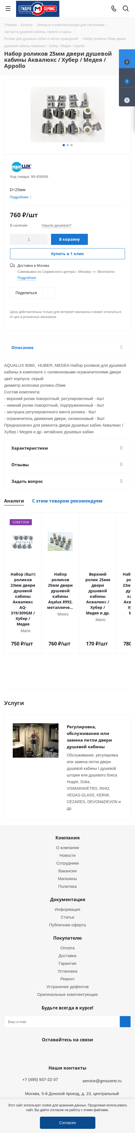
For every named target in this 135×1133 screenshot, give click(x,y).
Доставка (67, 924)
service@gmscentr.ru (101, 1050)
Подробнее (26, 277)
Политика (67, 855)
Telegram (125, 1094)
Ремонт (67, 948)
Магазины (67, 847)
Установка (67, 940)
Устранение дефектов (67, 955)
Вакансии (67, 840)
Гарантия (68, 932)
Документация (67, 869)
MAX (80, 1021)
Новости (67, 824)
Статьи (67, 886)
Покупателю (67, 907)
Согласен (67, 1122)
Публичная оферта (67, 894)
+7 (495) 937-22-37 (40, 1048)
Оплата (67, 917)
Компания (67, 807)
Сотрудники (67, 832)
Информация (67, 878)
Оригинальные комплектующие (67, 963)
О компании (67, 816)
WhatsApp (66, 1021)
